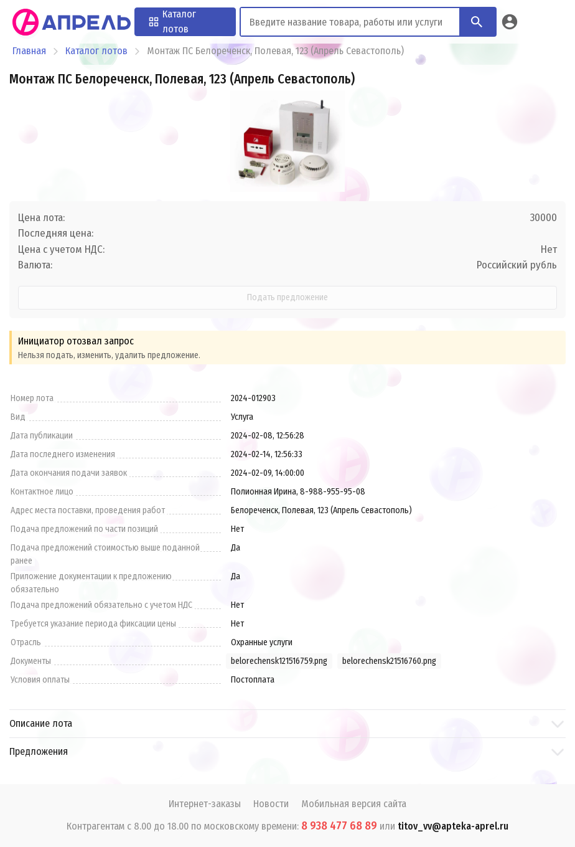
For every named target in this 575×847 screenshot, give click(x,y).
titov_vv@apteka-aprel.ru (453, 826)
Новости (271, 804)
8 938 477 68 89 (339, 826)
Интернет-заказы (205, 804)
